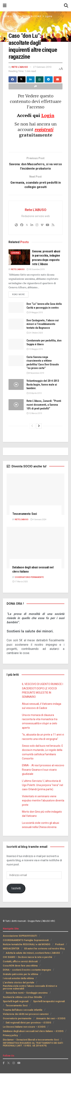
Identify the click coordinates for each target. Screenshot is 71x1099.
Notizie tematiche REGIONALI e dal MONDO (26, 970)
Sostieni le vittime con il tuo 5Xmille (22, 1023)
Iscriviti (15, 914)
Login (47, 119)
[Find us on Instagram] (13, 1088)
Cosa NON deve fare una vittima (20, 991)
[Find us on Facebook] (4, 1088)
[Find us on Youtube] (18, 1088)
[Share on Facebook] (13, 83)
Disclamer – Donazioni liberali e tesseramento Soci (30, 1065)
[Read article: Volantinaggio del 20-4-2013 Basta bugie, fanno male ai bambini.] (16, 406)
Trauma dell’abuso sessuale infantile (22, 1035)
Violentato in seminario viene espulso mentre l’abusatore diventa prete (42, 826)
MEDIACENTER (11, 974)
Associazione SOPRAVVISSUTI (19, 961)
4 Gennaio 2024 (39, 545)
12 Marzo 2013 (34, 439)
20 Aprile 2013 (34, 415)
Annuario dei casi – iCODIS (49, 1044)
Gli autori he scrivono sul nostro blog (44, 974)
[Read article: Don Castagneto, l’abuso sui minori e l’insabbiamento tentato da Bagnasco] (16, 346)
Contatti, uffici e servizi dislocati (20, 987)
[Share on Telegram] (48, 83)
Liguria (50, 16)
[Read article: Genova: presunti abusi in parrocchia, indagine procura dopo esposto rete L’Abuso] (19, 271)
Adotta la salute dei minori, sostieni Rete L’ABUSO (32, 978)
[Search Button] (66, 5)
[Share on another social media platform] (35, 90)
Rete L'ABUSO (21, 66)
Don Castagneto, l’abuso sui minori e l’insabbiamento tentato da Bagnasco (44, 346)
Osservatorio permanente (16, 1044)
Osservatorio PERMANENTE (29, 603)
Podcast (58, 970)
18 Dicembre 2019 (36, 288)
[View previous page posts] (32, 451)
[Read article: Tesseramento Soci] (35, 519)
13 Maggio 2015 (35, 371)
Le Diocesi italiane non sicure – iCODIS (24, 1052)
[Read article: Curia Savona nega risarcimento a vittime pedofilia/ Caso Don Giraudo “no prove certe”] (16, 382)
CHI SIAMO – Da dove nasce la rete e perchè (27, 983)
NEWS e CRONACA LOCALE (28, 16)
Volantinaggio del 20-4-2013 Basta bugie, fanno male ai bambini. (44, 406)
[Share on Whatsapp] (40, 83)
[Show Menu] (4, 5)
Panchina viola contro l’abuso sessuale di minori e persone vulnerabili (30, 1013)
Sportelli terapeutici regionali (48, 1027)
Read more (20, 312)
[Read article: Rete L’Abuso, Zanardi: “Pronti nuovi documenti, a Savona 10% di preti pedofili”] (16, 426)
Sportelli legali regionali (15, 1027)
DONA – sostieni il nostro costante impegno (26, 995)
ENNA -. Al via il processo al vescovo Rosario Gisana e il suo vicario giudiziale (41, 795)
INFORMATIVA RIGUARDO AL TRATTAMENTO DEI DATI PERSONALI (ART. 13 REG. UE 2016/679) (32, 1070)
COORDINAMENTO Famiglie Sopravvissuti (26, 966)
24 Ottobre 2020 (35, 355)
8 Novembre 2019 (35, 395)
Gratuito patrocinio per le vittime (20, 1000)
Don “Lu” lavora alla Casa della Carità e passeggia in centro (43, 326)
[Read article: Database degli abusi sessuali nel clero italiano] (35, 573)
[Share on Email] (58, 83)
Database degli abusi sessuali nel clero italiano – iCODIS (33, 1057)
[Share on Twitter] (22, 83)
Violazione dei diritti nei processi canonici (25, 1040)
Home (6, 16)
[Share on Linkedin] (31, 83)
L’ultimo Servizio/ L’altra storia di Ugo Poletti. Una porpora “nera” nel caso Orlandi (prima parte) (42, 811)
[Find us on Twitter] (8, 1088)
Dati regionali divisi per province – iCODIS (25, 1048)
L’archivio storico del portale (18, 1008)
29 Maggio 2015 (35, 334)
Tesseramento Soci (25, 539)
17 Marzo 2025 (19, 607)
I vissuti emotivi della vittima (18, 1004)
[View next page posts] (39, 451)
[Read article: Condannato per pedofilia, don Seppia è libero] (16, 366)
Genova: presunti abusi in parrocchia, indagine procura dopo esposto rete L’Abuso (34, 274)
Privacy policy (10, 1061)
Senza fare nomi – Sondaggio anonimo (26, 1018)
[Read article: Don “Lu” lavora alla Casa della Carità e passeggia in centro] (16, 325)
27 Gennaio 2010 (22, 71)
